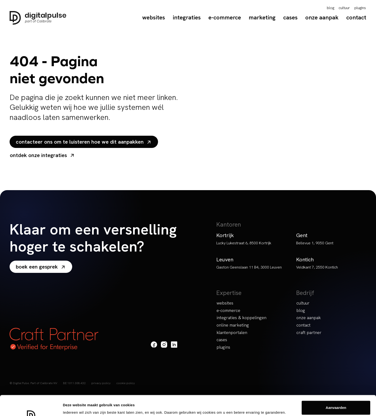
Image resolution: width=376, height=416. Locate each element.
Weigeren (336, 403)
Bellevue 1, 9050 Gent (314, 243)
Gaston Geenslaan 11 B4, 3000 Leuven (249, 267)
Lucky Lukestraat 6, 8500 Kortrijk (243, 243)
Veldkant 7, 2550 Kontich (317, 267)
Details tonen (74, 406)
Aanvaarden (336, 388)
